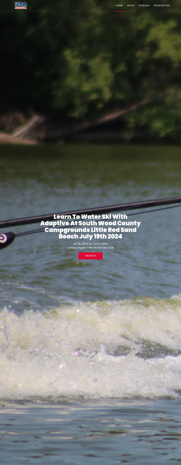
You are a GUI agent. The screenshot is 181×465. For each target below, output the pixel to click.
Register (90, 255)
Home (119, 5)
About (130, 5)
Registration (162, 5)
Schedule (144, 5)
